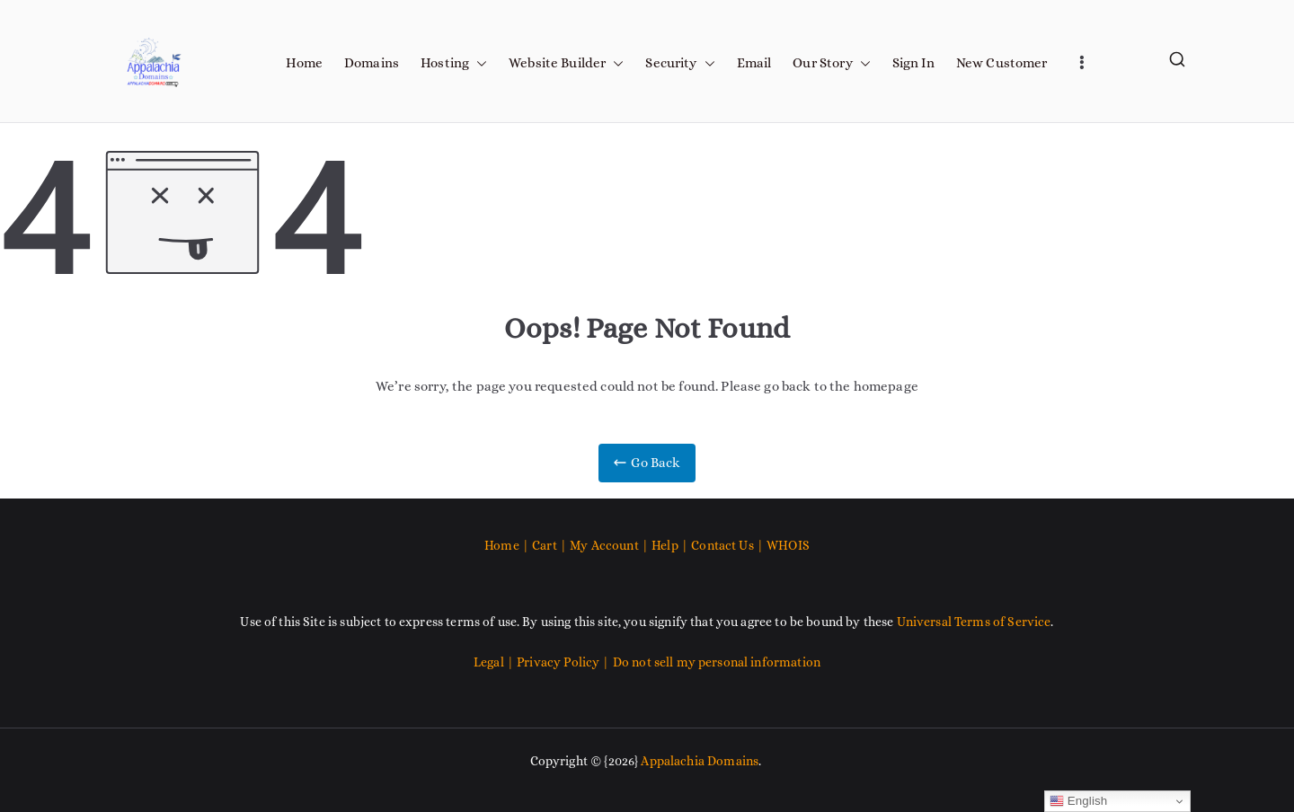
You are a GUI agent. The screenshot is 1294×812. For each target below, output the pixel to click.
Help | (671, 545)
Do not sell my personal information (716, 662)
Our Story (831, 63)
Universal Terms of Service (974, 621)
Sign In (913, 63)
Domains (371, 63)
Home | (508, 545)
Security (679, 63)
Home (304, 63)
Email (754, 63)
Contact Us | (727, 545)
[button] (478, 63)
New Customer (1002, 63)
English (1079, 801)
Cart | (551, 545)
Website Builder (566, 63)
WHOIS (788, 545)
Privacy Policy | (565, 662)
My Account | (610, 545)
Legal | (495, 662)
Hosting (454, 63)
